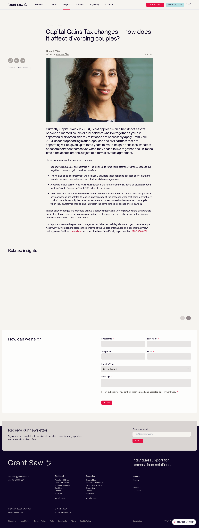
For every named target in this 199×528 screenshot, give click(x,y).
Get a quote (155, 5)
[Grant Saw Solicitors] (17, 4)
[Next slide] (188, 318)
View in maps (60, 498)
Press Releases (23, 68)
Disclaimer (12, 521)
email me (76, 231)
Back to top (137, 521)
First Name (106, 338)
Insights (49, 25)
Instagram (136, 487)
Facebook (136, 491)
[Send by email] (16, 60)
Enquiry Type (107, 364)
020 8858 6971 (139, 231)
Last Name (152, 338)
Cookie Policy (85, 521)
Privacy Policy (169, 392)
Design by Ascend (171, 521)
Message (105, 376)
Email (150, 351)
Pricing (73, 521)
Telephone (106, 351)
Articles (12, 68)
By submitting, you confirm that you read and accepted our (140, 392)
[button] (40, 5)
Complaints (62, 521)
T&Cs (52, 521)
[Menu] (188, 4)
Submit (107, 403)
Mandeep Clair (62, 54)
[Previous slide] (182, 318)
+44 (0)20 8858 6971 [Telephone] (16, 480)
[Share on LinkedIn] (22, 60)
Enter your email (139, 429)
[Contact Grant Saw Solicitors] (184, 522)
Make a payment (175, 5)
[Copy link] (10, 60)
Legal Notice (25, 521)
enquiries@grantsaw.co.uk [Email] (18, 477)
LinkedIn (135, 480)
